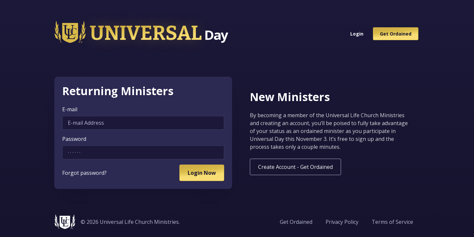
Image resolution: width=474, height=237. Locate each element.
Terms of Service (392, 221)
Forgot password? (84, 172)
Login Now (202, 172)
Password (74, 139)
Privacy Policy (342, 221)
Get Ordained (395, 34)
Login (356, 34)
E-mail (69, 109)
